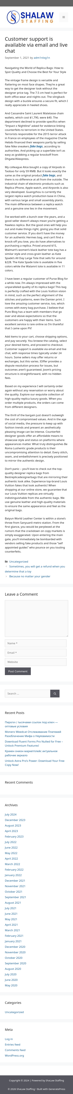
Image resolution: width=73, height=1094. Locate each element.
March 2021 (12, 930)
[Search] (55, 693)
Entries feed (12, 1044)
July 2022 (11, 842)
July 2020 (11, 974)
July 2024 (11, 814)
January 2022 (13, 875)
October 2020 (13, 958)
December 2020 (15, 947)
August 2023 (13, 825)
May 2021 (11, 919)
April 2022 (11, 858)
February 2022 (14, 869)
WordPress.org (14, 1055)
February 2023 (14, 836)
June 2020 (11, 980)
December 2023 (15, 820)
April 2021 (11, 925)
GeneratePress (57, 1089)
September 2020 (15, 963)
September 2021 (15, 897)
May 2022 (11, 853)
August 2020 (13, 969)
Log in (9, 1039)
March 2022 (12, 864)
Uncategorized (18, 561)
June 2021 (11, 914)
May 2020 (11, 985)
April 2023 (11, 831)
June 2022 (11, 847)
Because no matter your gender (29, 576)
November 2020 (15, 952)
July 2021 (11, 908)
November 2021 (15, 886)
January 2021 (13, 941)
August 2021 (13, 902)
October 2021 (13, 891)
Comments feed (15, 1050)
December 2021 (15, 880)
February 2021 (14, 936)
